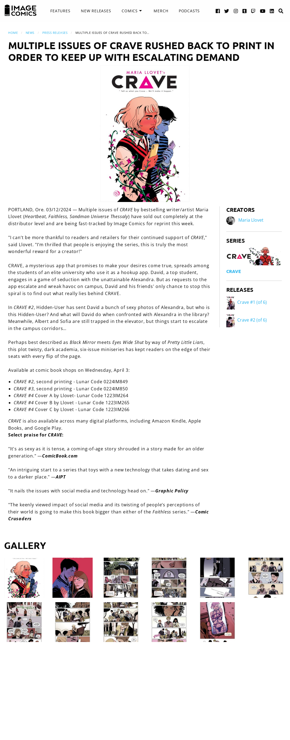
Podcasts (189, 10)
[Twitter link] (226, 10)
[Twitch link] (253, 10)
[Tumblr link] (244, 10)
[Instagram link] (236, 10)
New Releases (96, 10)
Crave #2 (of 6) (246, 320)
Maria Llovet (250, 220)
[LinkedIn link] (272, 10)
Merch (161, 10)
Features (60, 10)
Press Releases (55, 33)
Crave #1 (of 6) (246, 302)
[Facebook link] (218, 10)
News (30, 33)
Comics (130, 10)
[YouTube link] (263, 10)
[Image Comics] (20, 10)
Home (13, 33)
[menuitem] (60, 10)
